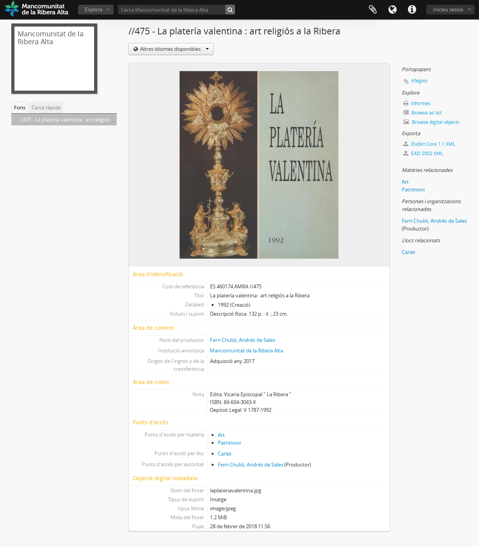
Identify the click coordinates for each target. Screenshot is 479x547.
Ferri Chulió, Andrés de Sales (242, 339)
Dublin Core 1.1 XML (429, 144)
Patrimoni (229, 442)
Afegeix (419, 80)
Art (221, 434)
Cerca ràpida (46, 107)
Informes (417, 103)
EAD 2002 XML (423, 153)
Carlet (224, 453)
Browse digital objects (431, 122)
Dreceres (412, 10)
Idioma (392, 10)
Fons (19, 107)
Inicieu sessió (448, 9)
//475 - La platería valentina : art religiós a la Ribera (77, 119)
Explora (93, 9)
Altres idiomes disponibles (174, 48)
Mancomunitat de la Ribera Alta (246, 350)
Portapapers (373, 10)
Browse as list (422, 112)
